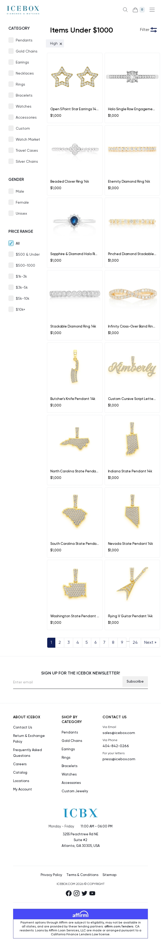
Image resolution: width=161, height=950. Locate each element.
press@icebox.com (119, 759)
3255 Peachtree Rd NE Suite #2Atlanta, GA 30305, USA (81, 840)
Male (20, 191)
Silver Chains (27, 161)
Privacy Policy (51, 875)
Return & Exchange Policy (29, 738)
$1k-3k (21, 276)
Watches (23, 106)
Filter (144, 30)
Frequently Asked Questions (27, 753)
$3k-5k (22, 287)
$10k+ (20, 310)
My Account (22, 789)
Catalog (20, 772)
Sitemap (109, 875)
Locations (21, 781)
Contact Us (22, 727)
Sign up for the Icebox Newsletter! (80, 673)
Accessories (26, 117)
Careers (19, 764)
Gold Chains (26, 51)
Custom (23, 128)
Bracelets (24, 95)
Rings (20, 84)
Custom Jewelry (75, 791)
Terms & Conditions (82, 875)
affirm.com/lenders (118, 926)
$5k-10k (22, 298)
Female (22, 202)
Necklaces (25, 73)
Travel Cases (27, 150)
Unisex (21, 213)
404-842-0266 (116, 746)
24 (135, 643)
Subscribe (135, 681)
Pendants (24, 40)
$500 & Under (28, 254)
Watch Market (28, 139)
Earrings (22, 62)
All (18, 243)
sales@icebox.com (119, 733)
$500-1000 (25, 265)
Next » (150, 643)
